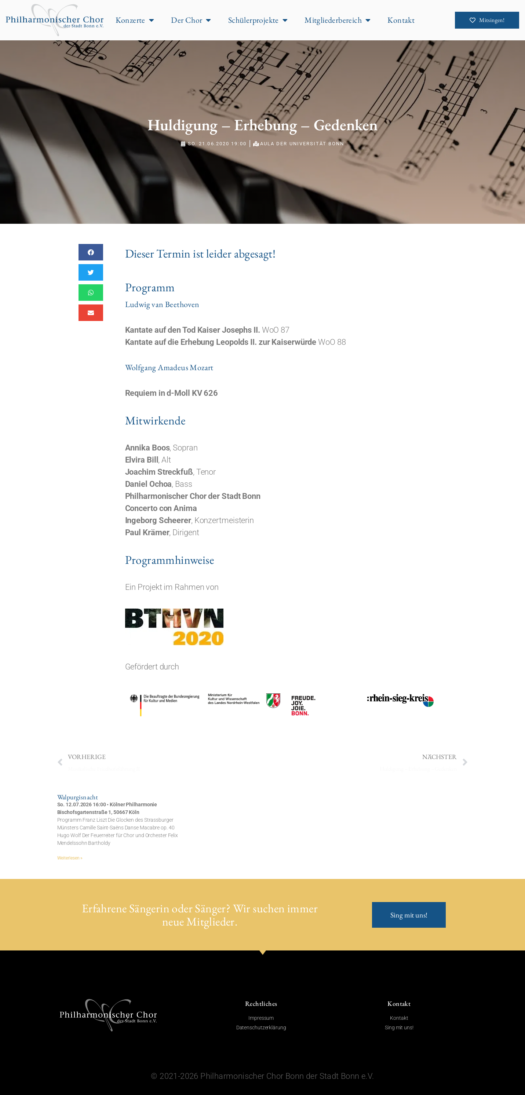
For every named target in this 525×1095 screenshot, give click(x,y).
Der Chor (191, 20)
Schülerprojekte (258, 20)
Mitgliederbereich (338, 20)
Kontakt (401, 20)
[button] (91, 252)
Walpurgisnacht (77, 797)
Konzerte (135, 20)
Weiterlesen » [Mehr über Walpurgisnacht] (70, 858)
